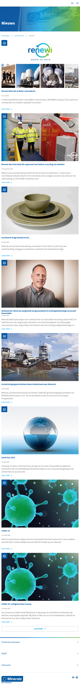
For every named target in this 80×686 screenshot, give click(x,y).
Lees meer (5, 109)
